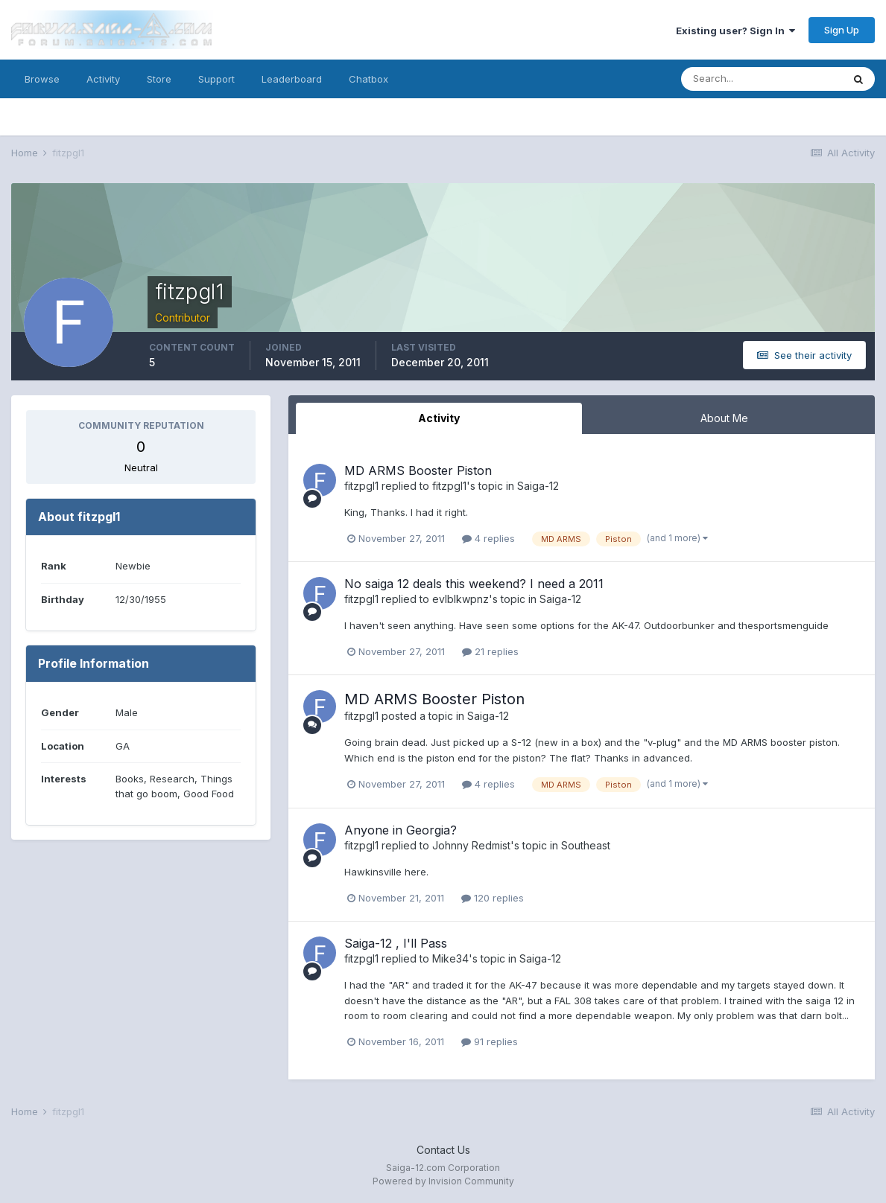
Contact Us (443, 1149)
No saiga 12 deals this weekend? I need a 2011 (474, 583)
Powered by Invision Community (443, 1181)
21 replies (490, 651)
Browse (42, 79)
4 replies (488, 538)
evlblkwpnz (460, 599)
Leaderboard (292, 79)
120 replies (492, 898)
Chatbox (368, 79)
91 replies (489, 1041)
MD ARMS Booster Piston (418, 470)
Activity (103, 79)
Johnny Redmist (471, 845)
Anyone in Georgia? (400, 830)
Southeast (585, 845)
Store (159, 79)
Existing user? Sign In (735, 30)
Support (216, 79)
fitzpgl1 (361, 485)
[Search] (761, 79)
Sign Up (841, 30)
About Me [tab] (724, 418)
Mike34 (450, 958)
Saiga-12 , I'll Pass (395, 943)
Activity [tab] (439, 418)
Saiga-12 (538, 485)
